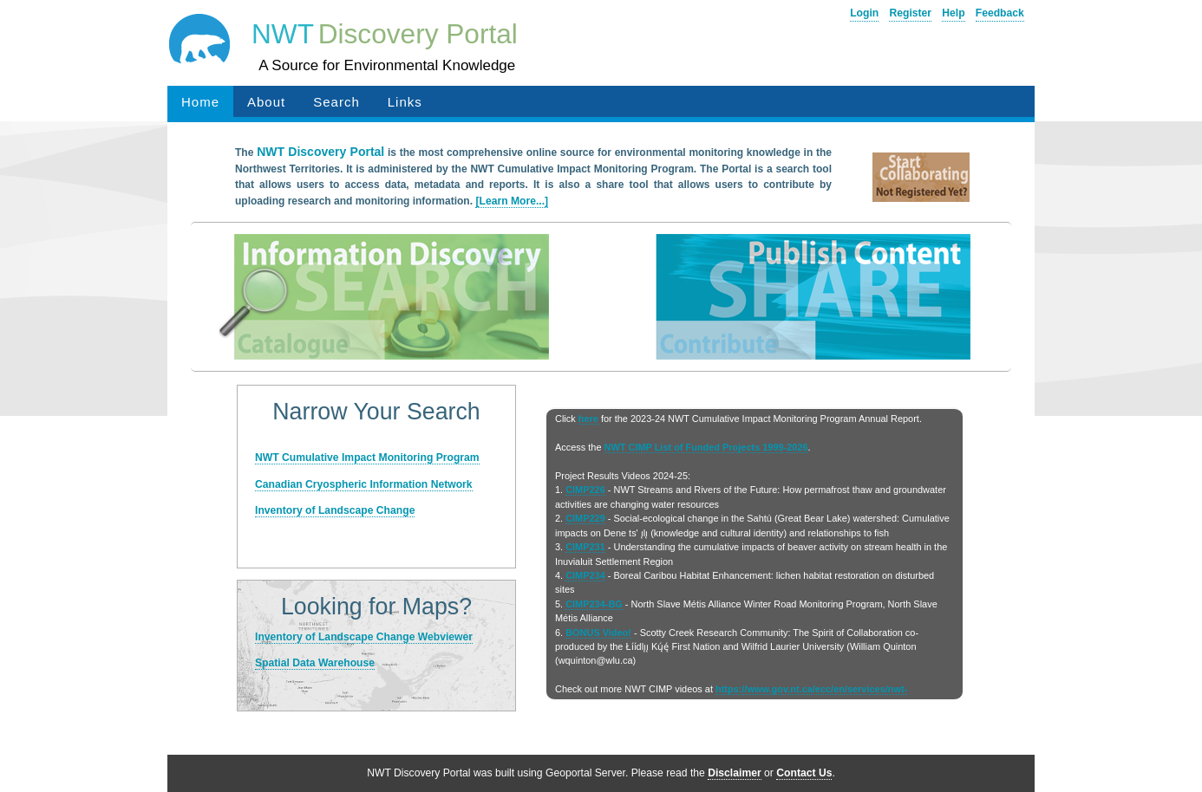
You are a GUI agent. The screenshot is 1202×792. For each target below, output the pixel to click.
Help (953, 13)
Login (864, 13)
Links (405, 101)
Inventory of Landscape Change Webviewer (364, 637)
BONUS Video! (598, 632)
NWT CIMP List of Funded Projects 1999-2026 (706, 447)
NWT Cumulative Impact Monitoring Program (367, 457)
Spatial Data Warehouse (315, 663)
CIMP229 (585, 518)
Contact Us (804, 773)
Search (336, 101)
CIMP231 (585, 547)
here (588, 418)
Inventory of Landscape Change (335, 510)
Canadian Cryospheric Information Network (364, 484)
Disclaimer (734, 773)
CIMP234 (585, 575)
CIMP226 (585, 489)
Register (910, 13)
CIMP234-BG (594, 604)
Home (200, 101)
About (266, 101)
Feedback (1000, 13)
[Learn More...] (511, 201)
